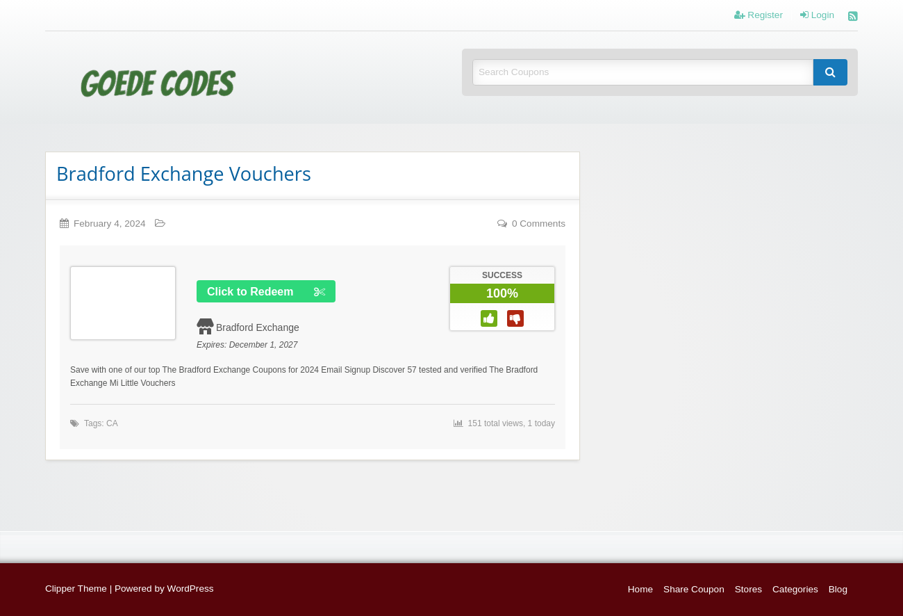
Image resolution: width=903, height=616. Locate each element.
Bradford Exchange (257, 327)
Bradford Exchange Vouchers (183, 173)
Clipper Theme (76, 588)
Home (640, 589)
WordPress (190, 588)
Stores (748, 589)
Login (817, 15)
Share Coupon (693, 589)
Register (758, 15)
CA (112, 423)
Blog (838, 589)
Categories (795, 589)
